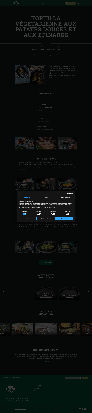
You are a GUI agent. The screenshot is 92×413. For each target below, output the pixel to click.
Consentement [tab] (27, 197)
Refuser (27, 218)
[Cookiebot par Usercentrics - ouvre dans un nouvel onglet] (67, 193)
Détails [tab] (46, 197)
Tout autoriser (64, 218)
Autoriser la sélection (46, 218)
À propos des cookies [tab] (65, 197)
